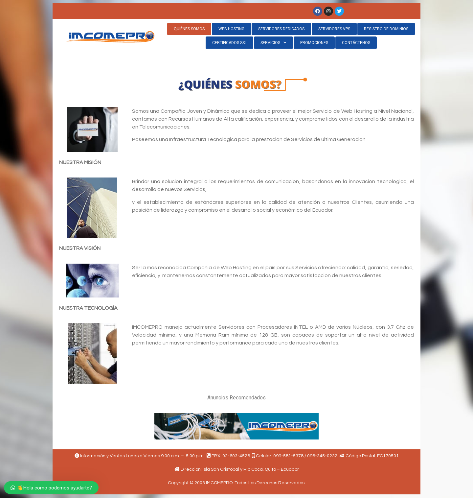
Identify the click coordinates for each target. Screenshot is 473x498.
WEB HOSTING (231, 29)
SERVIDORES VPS (334, 29)
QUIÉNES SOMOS (189, 29)
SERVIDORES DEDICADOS (281, 29)
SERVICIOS (273, 42)
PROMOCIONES (314, 42)
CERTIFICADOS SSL (229, 42)
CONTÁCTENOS (356, 42)
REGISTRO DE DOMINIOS (386, 29)
